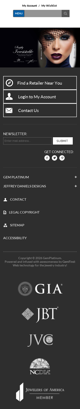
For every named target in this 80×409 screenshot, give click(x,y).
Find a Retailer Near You (39, 82)
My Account (29, 5)
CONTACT (18, 199)
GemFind (69, 261)
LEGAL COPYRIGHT (24, 212)
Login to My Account (37, 96)
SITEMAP (17, 225)
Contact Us (28, 110)
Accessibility (15, 238)
